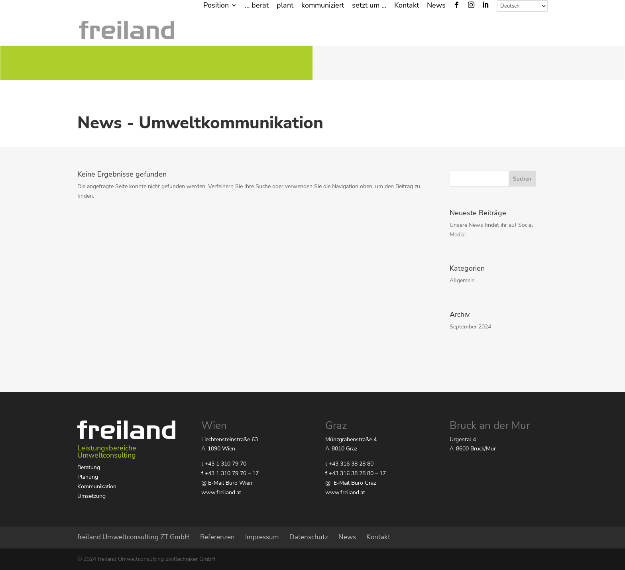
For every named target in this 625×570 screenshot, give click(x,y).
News (436, 6)
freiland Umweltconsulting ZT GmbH (133, 537)
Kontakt (406, 6)
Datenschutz (308, 537)
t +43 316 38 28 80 (349, 464)
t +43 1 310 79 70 (223, 464)
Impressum (262, 537)
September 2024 (470, 326)
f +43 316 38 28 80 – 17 (355, 473)
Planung (87, 477)
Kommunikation (96, 486)
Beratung (88, 467)
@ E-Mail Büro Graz (350, 483)
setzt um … (369, 6)
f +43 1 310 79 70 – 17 (230, 473)
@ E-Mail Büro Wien (226, 483)
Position (216, 6)
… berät (257, 6)
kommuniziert (322, 6)
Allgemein (462, 280)
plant (285, 6)
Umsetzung (91, 496)
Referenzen (217, 537)
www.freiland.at (221, 492)
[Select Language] (522, 6)
